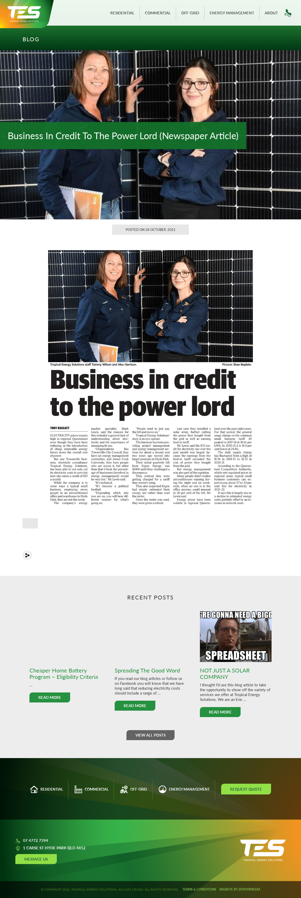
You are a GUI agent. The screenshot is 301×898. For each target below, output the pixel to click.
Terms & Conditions (199, 889)
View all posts (150, 735)
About (271, 13)
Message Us (36, 858)
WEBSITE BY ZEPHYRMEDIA (239, 889)
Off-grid (190, 13)
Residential (122, 13)
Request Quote (246, 789)
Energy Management (232, 13)
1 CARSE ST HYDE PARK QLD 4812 (50, 848)
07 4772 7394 (31, 841)
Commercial (158, 13)
